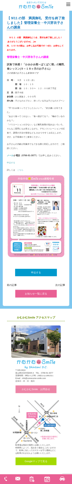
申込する (11, 162)
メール (10, 155)
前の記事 (12, 285)
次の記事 (60, 285)
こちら (20, 170)
